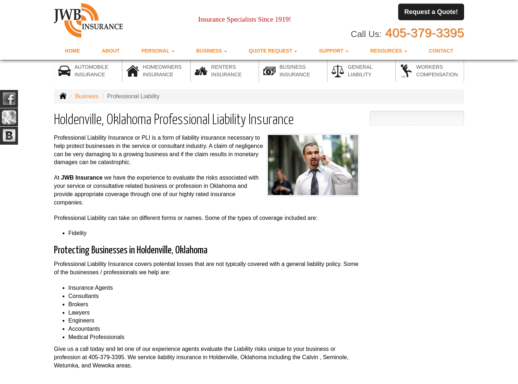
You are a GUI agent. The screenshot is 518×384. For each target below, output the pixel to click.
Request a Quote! (431, 11)
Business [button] (211, 51)
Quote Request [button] (273, 51)
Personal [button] (157, 51)
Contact (441, 51)
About (111, 51)
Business (87, 96)
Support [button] (334, 51)
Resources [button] (388, 51)
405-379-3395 (424, 33)
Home (72, 51)
